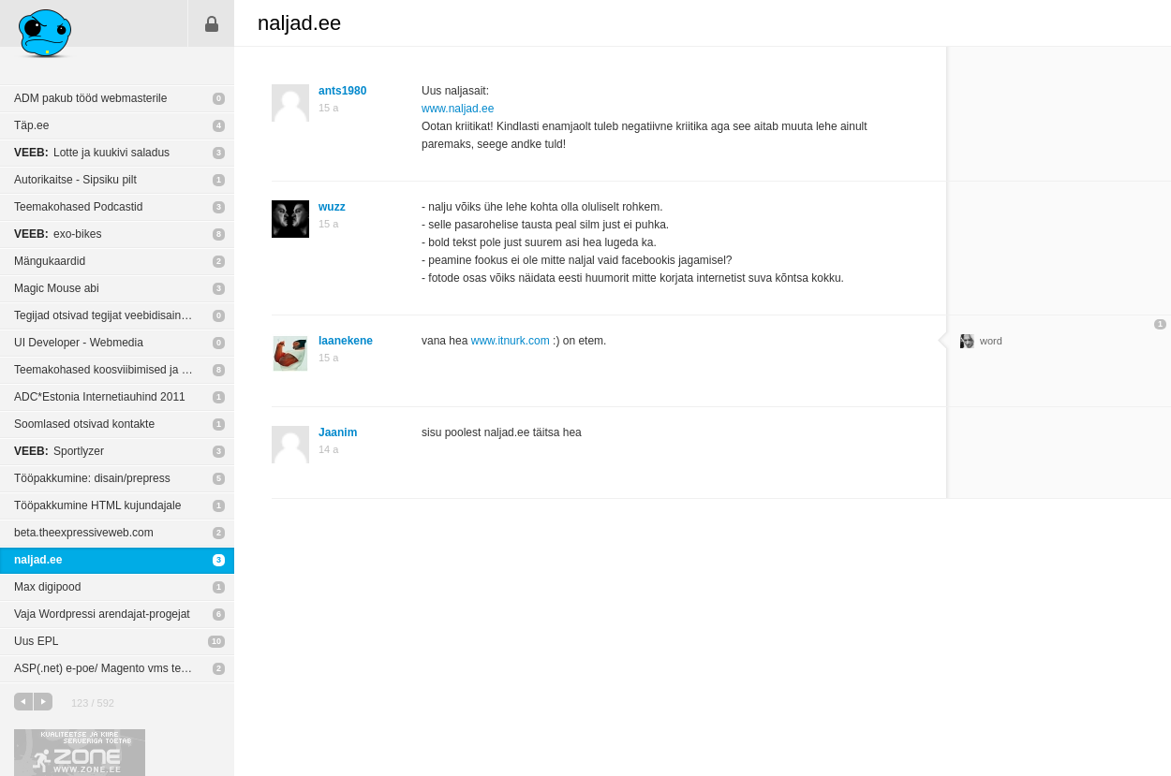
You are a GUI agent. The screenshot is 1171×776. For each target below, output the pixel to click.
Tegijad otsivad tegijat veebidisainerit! (107, 315)
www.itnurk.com (510, 340)
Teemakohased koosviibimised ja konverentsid (124, 369)
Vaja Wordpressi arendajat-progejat (102, 614)
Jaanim (338, 432)
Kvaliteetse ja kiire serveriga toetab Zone (79, 752)
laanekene (346, 340)
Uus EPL (36, 641)
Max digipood (47, 586)
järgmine (43, 701)
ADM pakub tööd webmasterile (90, 98)
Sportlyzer (59, 451)
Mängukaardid (49, 261)
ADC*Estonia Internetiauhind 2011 (99, 396)
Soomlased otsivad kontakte (84, 424)
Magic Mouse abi (56, 288)
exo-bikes (57, 234)
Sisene (211, 23)
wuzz (332, 206)
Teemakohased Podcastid (78, 206)
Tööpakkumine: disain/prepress (92, 478)
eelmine (23, 701)
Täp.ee (31, 125)
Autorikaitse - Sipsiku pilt (75, 179)
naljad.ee (38, 559)
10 (216, 641)
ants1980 (342, 90)
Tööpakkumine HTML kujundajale (97, 505)
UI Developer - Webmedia (78, 342)
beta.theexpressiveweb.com (84, 532)
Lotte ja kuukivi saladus (92, 152)
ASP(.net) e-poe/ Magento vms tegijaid (110, 668)
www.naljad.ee (458, 108)
